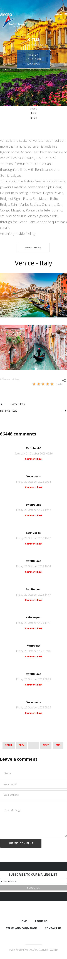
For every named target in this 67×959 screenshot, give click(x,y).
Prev (21, 745)
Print (33, 113)
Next (46, 745)
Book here (33, 247)
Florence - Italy (8, 410)
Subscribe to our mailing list (33, 874)
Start (8, 745)
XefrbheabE (33, 448)
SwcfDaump (33, 504)
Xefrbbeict (33, 645)
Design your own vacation (33, 59)
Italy (17, 379)
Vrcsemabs (33, 476)
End (58, 745)
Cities (33, 109)
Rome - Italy (18, 404)
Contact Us (53, 928)
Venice (6, 379)
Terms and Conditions (21, 928)
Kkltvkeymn (33, 617)
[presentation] (27, 846)
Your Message (33, 819)
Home (23, 921)
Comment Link (33, 458)
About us (41, 921)
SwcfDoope (33, 532)
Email (33, 117)
